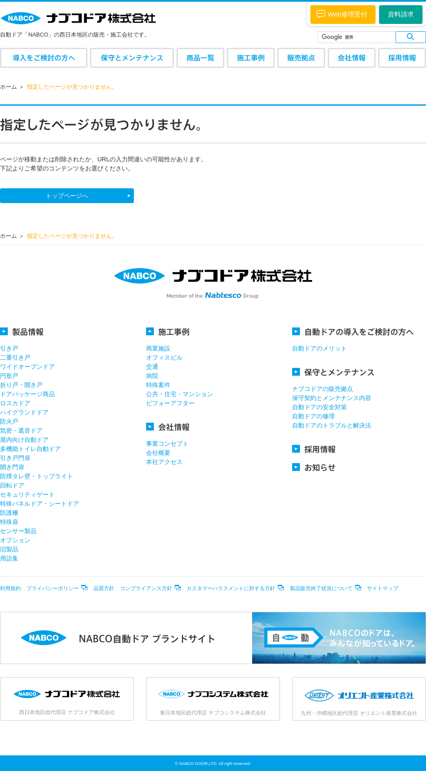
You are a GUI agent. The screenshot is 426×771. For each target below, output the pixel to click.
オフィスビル (164, 357)
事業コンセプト (167, 443)
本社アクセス (164, 461)
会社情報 (352, 57)
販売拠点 (301, 57)
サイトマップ (382, 588)
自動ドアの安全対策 (319, 407)
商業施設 (158, 348)
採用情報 (402, 57)
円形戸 (9, 375)
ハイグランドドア (24, 412)
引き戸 (9, 348)
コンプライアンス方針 (146, 588)
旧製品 (9, 549)
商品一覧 (200, 57)
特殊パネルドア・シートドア (39, 503)
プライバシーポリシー (53, 588)
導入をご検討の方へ (44, 57)
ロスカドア (15, 403)
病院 (152, 375)
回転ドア (12, 485)
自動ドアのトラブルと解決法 (331, 425)
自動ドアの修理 (313, 416)
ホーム (8, 86)
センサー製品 (18, 530)
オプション (15, 540)
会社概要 (158, 452)
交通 (152, 366)
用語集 (9, 558)
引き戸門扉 (15, 457)
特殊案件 (158, 384)
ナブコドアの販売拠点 (322, 388)
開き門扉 (12, 467)
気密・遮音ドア (21, 430)
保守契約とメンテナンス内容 (331, 397)
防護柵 (9, 512)
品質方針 (103, 588)
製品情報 (21, 331)
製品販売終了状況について (321, 588)
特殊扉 (9, 521)
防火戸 (9, 421)
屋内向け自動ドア (24, 439)
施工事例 (251, 57)
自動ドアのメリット (319, 348)
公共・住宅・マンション (179, 394)
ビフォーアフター (170, 403)
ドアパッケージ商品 (27, 394)
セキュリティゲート (27, 494)
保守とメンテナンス (132, 57)
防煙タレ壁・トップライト (36, 476)
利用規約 (10, 588)
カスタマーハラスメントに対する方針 (230, 588)
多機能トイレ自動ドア (30, 448)
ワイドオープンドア (27, 366)
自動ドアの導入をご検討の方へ (353, 331)
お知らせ (314, 467)
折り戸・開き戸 (21, 384)
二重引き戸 (15, 357)
